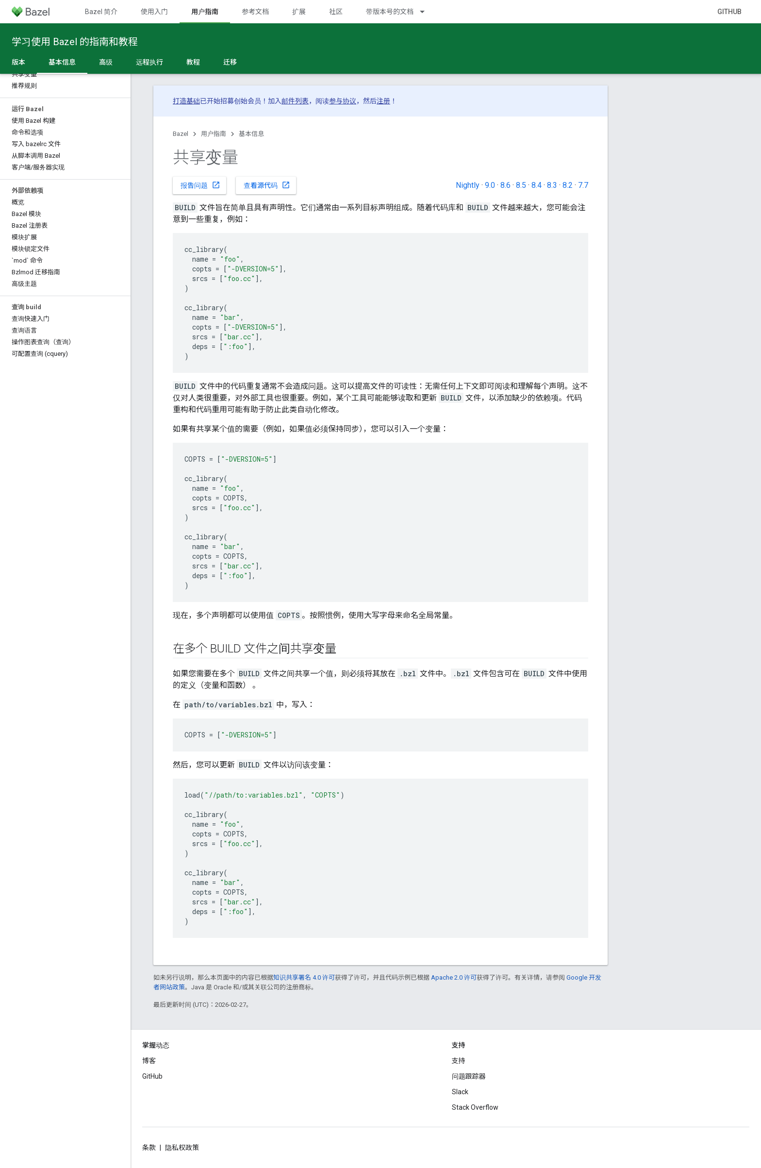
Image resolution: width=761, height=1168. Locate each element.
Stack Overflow (475, 1107)
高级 (106, 62)
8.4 (536, 185)
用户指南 (213, 133)
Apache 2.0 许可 (454, 977)
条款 (149, 1147)
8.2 (567, 185)
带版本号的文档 (390, 12)
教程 (193, 62)
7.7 (583, 185)
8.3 (552, 185)
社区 (336, 12)
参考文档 (255, 12)
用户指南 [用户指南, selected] (204, 12)
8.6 (505, 185)
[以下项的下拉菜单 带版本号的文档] (427, 11)
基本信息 (251, 133)
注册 (383, 101)
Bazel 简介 (101, 12)
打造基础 (186, 101)
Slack (460, 1092)
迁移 (230, 62)
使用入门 (154, 12)
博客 (149, 1061)
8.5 (521, 185)
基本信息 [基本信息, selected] (62, 62)
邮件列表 (295, 101)
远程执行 (149, 62)
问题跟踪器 (469, 1076)
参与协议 (342, 101)
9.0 (490, 185)
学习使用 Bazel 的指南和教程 (75, 42)
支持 (458, 1061)
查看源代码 (267, 185)
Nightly (468, 185)
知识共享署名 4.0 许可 (304, 977)
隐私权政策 (182, 1147)
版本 (18, 62)
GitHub (729, 12)
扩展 (299, 12)
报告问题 (200, 185)
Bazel (180, 133)
